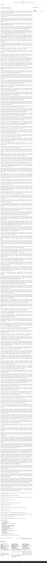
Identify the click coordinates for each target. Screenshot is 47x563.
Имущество (3, 546)
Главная (2, 4)
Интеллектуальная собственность (14, 547)
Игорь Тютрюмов (3, 550)
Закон (9, 535)
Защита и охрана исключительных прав (15, 545)
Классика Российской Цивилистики (14, 535)
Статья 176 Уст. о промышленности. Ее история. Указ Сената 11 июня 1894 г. (16, 550)
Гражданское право (5, 535)
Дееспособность (25, 545)
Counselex (23, 1)
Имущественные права (5, 545)
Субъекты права (25, 546)
